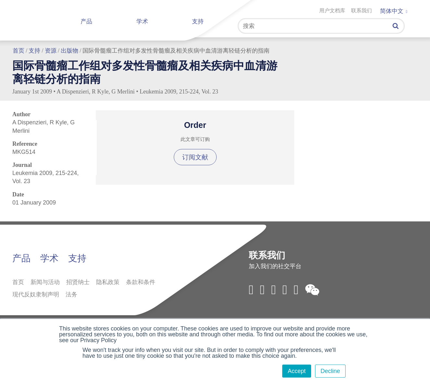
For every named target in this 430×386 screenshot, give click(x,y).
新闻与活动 (45, 282)
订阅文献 (195, 157)
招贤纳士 (78, 282)
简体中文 (393, 11)
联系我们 (361, 10)
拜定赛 (43, 19)
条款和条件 (140, 282)
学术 (142, 21)
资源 (51, 50)
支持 (198, 21)
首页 (18, 50)
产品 (86, 21)
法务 (71, 294)
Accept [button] (297, 371)
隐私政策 (108, 282)
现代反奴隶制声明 (35, 294)
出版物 (69, 50)
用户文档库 (332, 10)
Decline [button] (330, 371)
